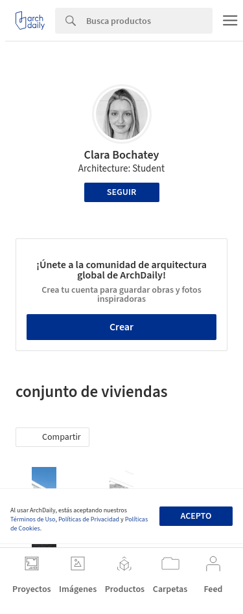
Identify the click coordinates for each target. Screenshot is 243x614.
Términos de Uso (32, 519)
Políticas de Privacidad (88, 519)
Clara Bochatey (121, 155)
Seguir (121, 192)
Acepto (195, 516)
